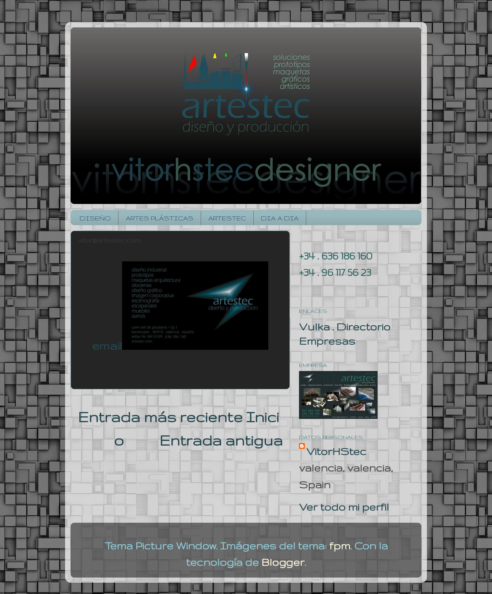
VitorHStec (336, 451)
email (107, 345)
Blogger (282, 562)
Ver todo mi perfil (344, 506)
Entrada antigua (221, 440)
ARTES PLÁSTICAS (159, 218)
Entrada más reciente (160, 417)
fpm (339, 545)
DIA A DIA (280, 218)
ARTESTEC (227, 218)
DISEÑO (95, 218)
